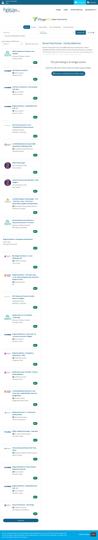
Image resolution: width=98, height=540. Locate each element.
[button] (91, 32)
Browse (33, 27)
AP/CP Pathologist (18, 163)
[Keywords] (20, 32)
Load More (20, 520)
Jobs (65, 10)
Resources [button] (90, 10)
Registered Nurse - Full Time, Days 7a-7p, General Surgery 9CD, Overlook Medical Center (25, 277)
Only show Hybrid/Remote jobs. (15, 36)
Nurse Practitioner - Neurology (23, 505)
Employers (91, 2)
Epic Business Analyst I (20, 70)
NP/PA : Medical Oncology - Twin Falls (25, 431)
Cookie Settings (83, 534)
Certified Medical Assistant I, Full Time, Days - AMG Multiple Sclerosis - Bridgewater (25, 393)
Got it (93, 534)
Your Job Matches (55, 27)
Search (26, 27)
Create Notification (32, 44)
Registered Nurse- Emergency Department (18, 239)
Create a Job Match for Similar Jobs (68, 73)
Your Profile (77, 10)
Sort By (5, 44)
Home (58, 10)
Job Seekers (80, 2)
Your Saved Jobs (68, 27)
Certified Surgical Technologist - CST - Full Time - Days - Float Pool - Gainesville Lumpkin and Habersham (25, 201)
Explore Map (43, 27)
